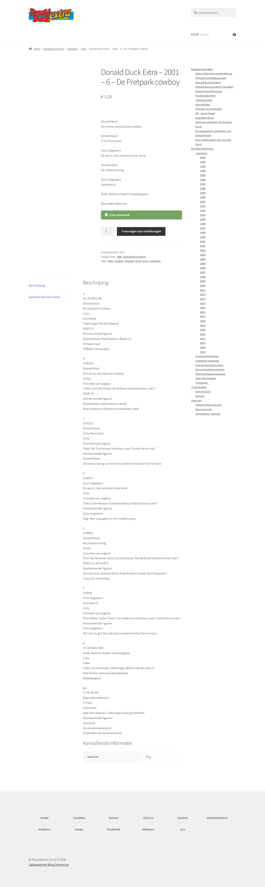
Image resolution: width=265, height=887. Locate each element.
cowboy (119, 261)
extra (145, 261)
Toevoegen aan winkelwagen (141, 231)
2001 (83, 49)
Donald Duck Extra (53, 49)
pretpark (155, 261)
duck (138, 261)
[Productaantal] (107, 231)
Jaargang (72, 49)
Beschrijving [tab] (37, 285)
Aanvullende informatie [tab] (44, 297)
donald (129, 261)
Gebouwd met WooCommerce (49, 865)
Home (37, 49)
